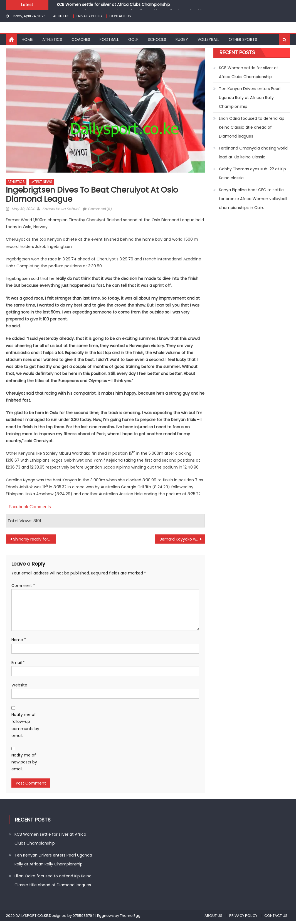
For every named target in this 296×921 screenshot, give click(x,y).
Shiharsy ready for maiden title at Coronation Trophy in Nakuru (34, 539)
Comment (23, 585)
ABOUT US (61, 16)
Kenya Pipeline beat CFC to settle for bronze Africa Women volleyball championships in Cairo (253, 198)
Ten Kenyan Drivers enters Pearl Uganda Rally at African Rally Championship (249, 97)
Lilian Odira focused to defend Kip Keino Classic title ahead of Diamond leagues (251, 127)
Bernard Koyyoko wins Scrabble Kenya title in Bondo (182, 539)
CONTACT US (120, 16)
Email (18, 662)
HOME (27, 39)
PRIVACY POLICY (89, 16)
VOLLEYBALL (208, 39)
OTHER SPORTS (243, 39)
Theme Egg (130, 915)
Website (19, 685)
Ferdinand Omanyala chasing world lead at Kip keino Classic (253, 152)
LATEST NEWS (41, 181)
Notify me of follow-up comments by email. (25, 725)
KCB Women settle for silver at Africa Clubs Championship (113, 4)
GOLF (133, 39)
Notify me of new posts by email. (24, 762)
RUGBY (182, 39)
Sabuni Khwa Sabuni (60, 208)
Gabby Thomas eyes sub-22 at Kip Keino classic (252, 173)
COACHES (80, 39)
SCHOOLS (157, 39)
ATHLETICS (52, 39)
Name (18, 640)
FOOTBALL (109, 39)
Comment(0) (100, 208)
